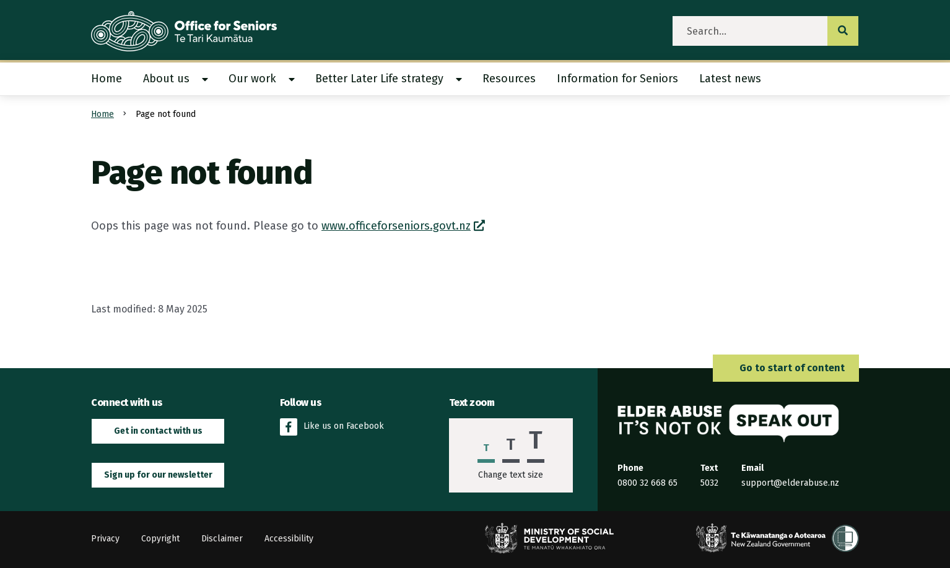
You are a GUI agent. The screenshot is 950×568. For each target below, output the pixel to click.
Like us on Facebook (332, 427)
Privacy (105, 538)
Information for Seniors (617, 78)
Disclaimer (222, 538)
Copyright (160, 538)
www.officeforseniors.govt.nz (396, 226)
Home (106, 78)
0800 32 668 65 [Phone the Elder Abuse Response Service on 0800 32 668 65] (647, 483)
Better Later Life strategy (379, 78)
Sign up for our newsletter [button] (158, 475)
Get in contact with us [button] (158, 431)
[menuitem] (112, 78)
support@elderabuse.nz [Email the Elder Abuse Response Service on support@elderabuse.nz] (790, 483)
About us (166, 78)
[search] (750, 31)
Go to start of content (786, 368)
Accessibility (288, 538)
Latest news (730, 78)
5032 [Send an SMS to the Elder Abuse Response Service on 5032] (709, 483)
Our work (252, 78)
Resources (509, 78)
